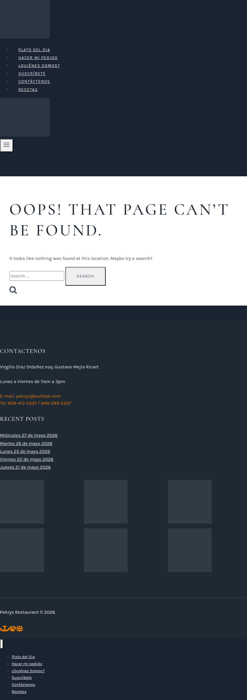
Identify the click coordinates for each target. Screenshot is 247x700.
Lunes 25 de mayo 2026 (25, 451)
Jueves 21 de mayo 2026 (25, 467)
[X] (12, 628)
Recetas (28, 89)
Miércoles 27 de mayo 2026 (29, 435)
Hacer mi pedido (38, 57)
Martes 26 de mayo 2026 (26, 443)
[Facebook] (4, 628)
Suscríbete (32, 73)
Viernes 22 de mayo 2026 (26, 459)
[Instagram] (19, 628)
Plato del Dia (34, 49)
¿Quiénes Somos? (39, 65)
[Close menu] (1, 644)
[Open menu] (6, 145)
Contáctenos (34, 81)
